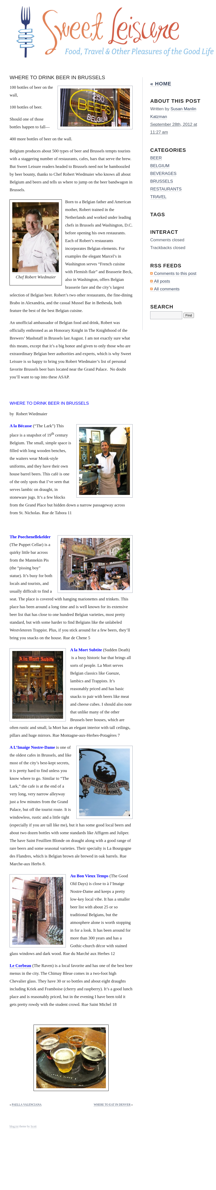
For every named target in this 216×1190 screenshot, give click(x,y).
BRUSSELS (161, 181)
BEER (156, 158)
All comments (166, 289)
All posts (162, 281)
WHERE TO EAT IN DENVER (112, 1104)
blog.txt (14, 1126)
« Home (160, 83)
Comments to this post (175, 273)
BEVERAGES (163, 173)
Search (161, 306)
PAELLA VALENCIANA (27, 1104)
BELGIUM (159, 165)
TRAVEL (158, 196)
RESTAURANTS (165, 189)
